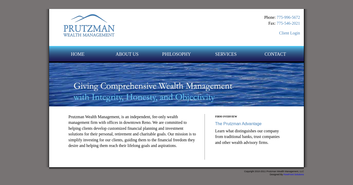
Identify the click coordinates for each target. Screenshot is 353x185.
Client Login (289, 33)
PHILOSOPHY (176, 54)
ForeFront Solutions (294, 174)
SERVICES (226, 54)
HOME (78, 54)
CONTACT (275, 54)
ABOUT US (127, 54)
